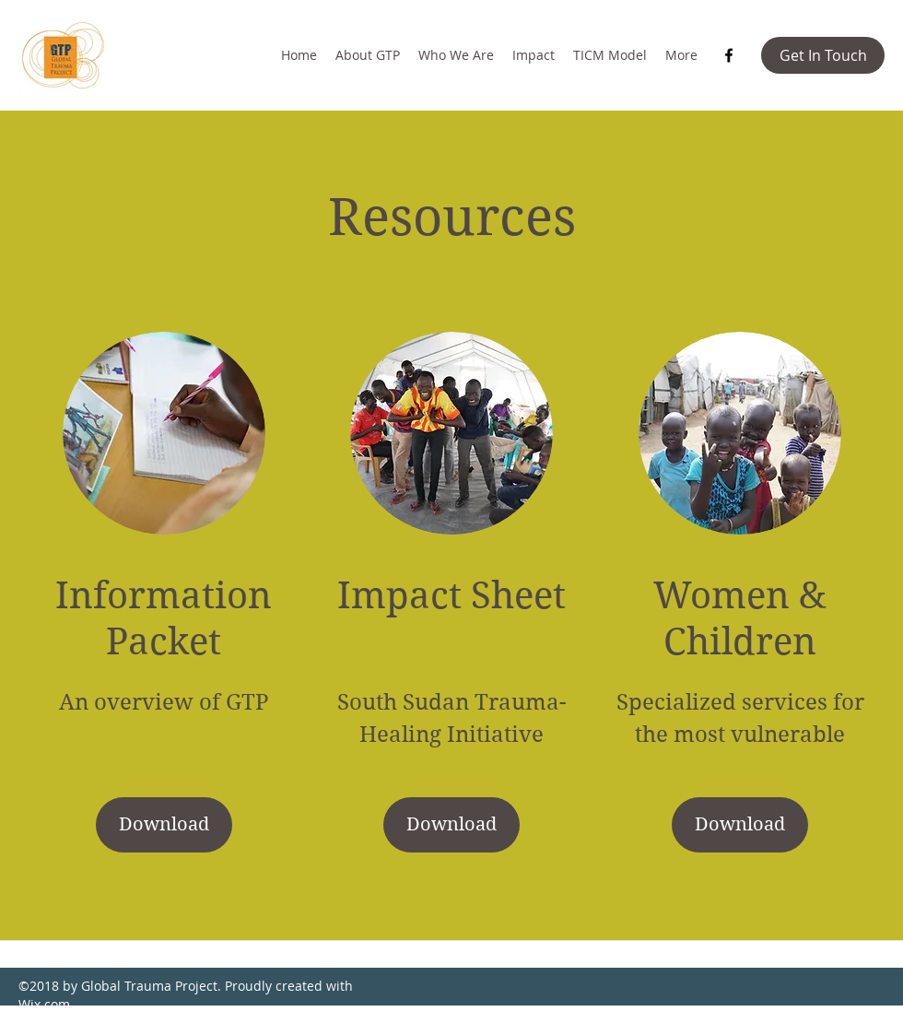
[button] (823, 55)
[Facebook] (729, 55)
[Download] (164, 824)
